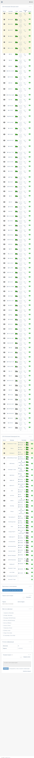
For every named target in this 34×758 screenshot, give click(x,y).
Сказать (6, 668)
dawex (11, 42)
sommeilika (11, 161)
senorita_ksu (11, 380)
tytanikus (11, 146)
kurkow (10, 157)
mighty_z (11, 36)
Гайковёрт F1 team (12, 469)
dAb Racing (12, 463)
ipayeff (11, 277)
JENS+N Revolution (12, 559)
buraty (11, 82)
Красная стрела (12, 551)
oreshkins (11, 220)
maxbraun (11, 258)
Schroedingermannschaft (12, 576)
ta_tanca (11, 352)
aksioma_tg (11, 239)
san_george (11, 122)
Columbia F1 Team (12, 568)
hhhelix (10, 244)
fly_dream (11, 134)
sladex (11, 13)
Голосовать (27, 597)
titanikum (11, 418)
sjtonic (11, 66)
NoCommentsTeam (12, 546)
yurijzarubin (11, 343)
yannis (11, 225)
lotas (11, 54)
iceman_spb (10, 338)
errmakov (11, 399)
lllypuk (11, 310)
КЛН (12, 490)
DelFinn (11, 500)
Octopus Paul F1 (12, 531)
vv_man (11, 291)
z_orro (11, 371)
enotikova (11, 422)
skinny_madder (11, 286)
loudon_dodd (11, 404)
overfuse (11, 128)
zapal (11, 60)
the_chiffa (11, 267)
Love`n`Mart (11, 572)
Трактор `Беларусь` (12, 555)
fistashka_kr (10, 186)
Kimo (12, 526)
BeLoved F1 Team (12, 579)
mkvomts (11, 206)
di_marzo (11, 357)
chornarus (11, 76)
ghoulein (11, 24)
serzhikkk (11, 110)
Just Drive (12, 495)
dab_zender (11, 166)
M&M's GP (12, 480)
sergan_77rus (11, 152)
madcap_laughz (11, 94)
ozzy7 (11, 390)
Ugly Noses (12, 475)
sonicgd (11, 296)
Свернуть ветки (25, 657)
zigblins (11, 305)
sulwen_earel (11, 300)
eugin (11, 347)
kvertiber (11, 171)
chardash (11, 319)
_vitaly (11, 99)
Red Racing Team (12, 521)
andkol (11, 211)
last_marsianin (11, 216)
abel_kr (10, 88)
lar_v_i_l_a (11, 48)
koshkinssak (11, 140)
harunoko (11, 281)
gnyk (11, 385)
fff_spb (10, 177)
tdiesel (11, 328)
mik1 (11, 249)
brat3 (11, 202)
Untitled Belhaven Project (12, 457)
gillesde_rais (11, 116)
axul (11, 196)
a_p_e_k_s (11, 253)
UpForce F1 (12, 485)
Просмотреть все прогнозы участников (12, 590)
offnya (11, 314)
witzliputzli (11, 105)
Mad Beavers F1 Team (12, 443)
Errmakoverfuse (12, 541)
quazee (10, 191)
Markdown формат (27, 671)
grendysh (11, 181)
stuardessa (11, 234)
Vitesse (11, 511)
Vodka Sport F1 (12, 536)
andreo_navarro (11, 70)
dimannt (11, 324)
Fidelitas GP (11, 564)
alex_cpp (11, 394)
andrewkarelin (11, 413)
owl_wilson (11, 263)
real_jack (11, 19)
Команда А (12, 453)
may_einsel (11, 366)
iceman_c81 (10, 272)
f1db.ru (11, 448)
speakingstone (11, 408)
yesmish (11, 30)
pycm (11, 375)
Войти (31, 2)
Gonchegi (12, 505)
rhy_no (11, 427)
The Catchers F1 (12, 517)
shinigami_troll (11, 361)
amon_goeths (11, 333)
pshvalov (11, 230)
